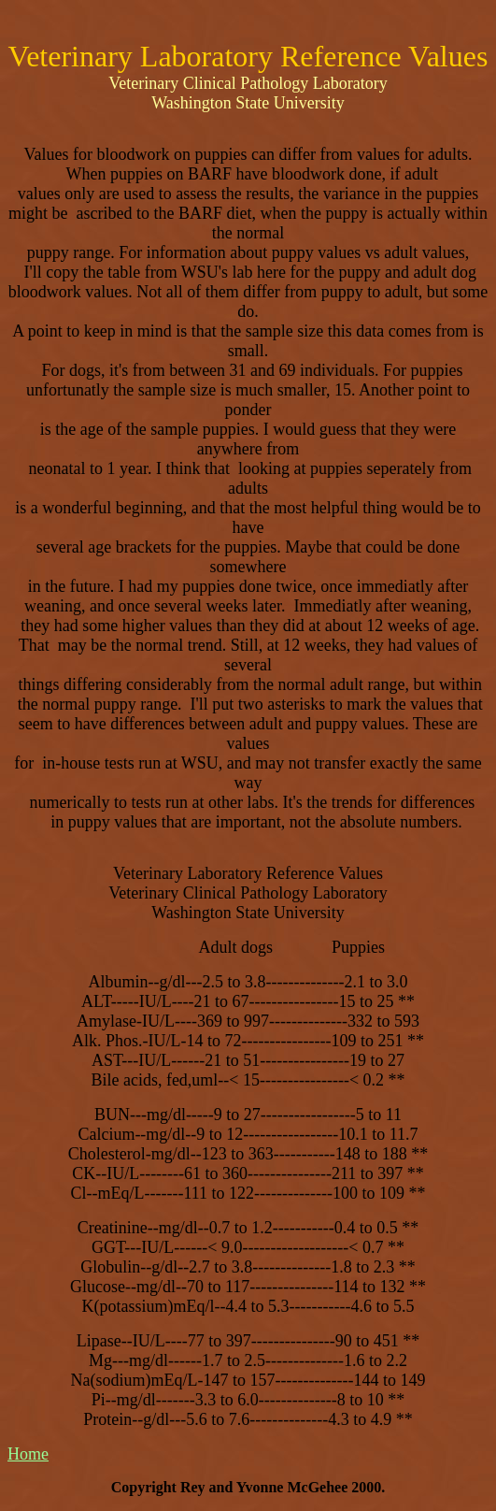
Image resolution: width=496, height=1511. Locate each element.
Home (28, 1454)
